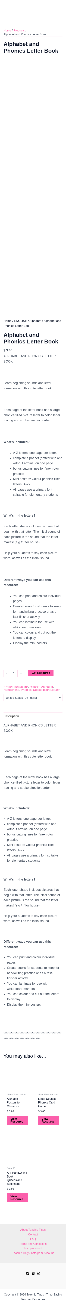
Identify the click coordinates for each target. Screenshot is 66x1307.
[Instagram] (33, 1273)
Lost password (33, 1248)
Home (7, 328)
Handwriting (11, 697)
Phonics (26, 697)
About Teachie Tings (33, 1229)
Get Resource (41, 679)
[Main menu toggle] (58, 16)
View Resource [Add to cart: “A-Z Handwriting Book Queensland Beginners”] (16, 1205)
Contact (33, 1234)
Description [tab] (11, 723)
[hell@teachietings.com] (38, 1273)
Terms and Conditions (33, 1243)
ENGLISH (20, 328)
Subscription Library (46, 697)
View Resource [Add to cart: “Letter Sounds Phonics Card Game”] (48, 1127)
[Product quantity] (14, 680)
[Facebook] (27, 1273)
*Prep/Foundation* (16, 694)
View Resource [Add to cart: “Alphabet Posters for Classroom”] (16, 1127)
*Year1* (35, 694)
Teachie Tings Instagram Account (33, 1253)
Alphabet (35, 328)
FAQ (33, 1239)
